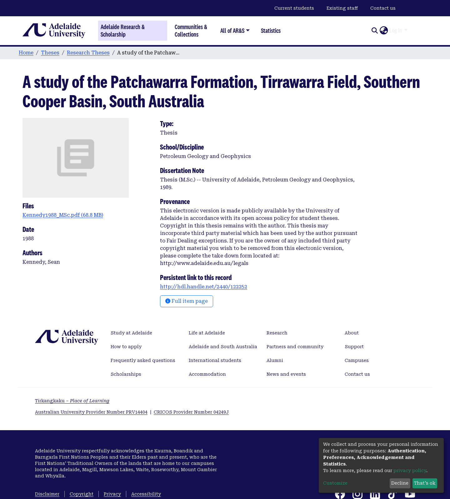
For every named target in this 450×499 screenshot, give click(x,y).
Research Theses (88, 53)
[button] (383, 30)
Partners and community (295, 346)
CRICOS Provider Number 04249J (191, 412)
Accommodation (207, 374)
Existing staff (342, 8)
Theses (50, 53)
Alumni (275, 360)
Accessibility (146, 493)
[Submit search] (374, 30)
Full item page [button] (186, 301)
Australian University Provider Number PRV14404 (91, 412)
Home (26, 53)
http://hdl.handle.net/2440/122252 (203, 287)
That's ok (424, 483)
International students (215, 360)
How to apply (126, 346)
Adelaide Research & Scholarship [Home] (123, 30)
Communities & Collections (191, 30)
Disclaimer (47, 493)
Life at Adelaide (207, 332)
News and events (286, 374)
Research (277, 332)
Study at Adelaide (131, 332)
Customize (335, 483)
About (352, 332)
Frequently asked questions (143, 360)
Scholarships (126, 374)
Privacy (112, 493)
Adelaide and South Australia (223, 346)
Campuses (357, 360)
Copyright (81, 493)
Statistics (271, 30)
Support (354, 346)
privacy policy (409, 470)
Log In (395, 30)
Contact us (383, 8)
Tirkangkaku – (72, 400)
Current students (294, 8)
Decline (399, 483)
